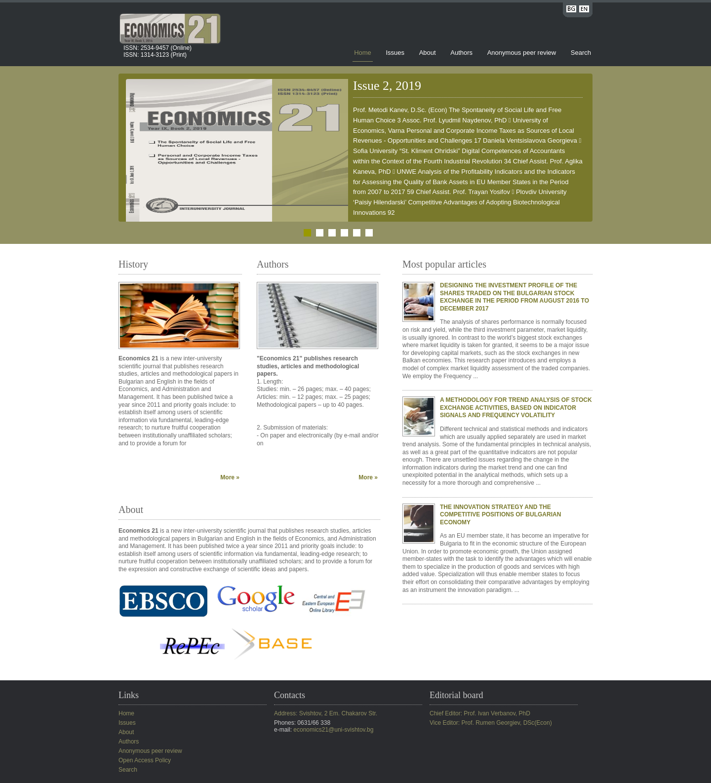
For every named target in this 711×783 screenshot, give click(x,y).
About (427, 52)
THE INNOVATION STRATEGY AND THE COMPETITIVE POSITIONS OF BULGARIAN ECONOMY (500, 515)
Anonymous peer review (521, 52)
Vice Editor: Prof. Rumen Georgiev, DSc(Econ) (491, 722)
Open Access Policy (144, 760)
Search (581, 52)
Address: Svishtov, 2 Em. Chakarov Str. (325, 713)
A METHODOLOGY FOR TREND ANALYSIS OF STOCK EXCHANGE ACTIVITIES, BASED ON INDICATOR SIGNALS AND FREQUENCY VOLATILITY (516, 407)
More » (229, 477)
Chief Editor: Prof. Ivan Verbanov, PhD (480, 713)
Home (362, 52)
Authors (461, 52)
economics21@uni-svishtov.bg (333, 729)
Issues (395, 52)
